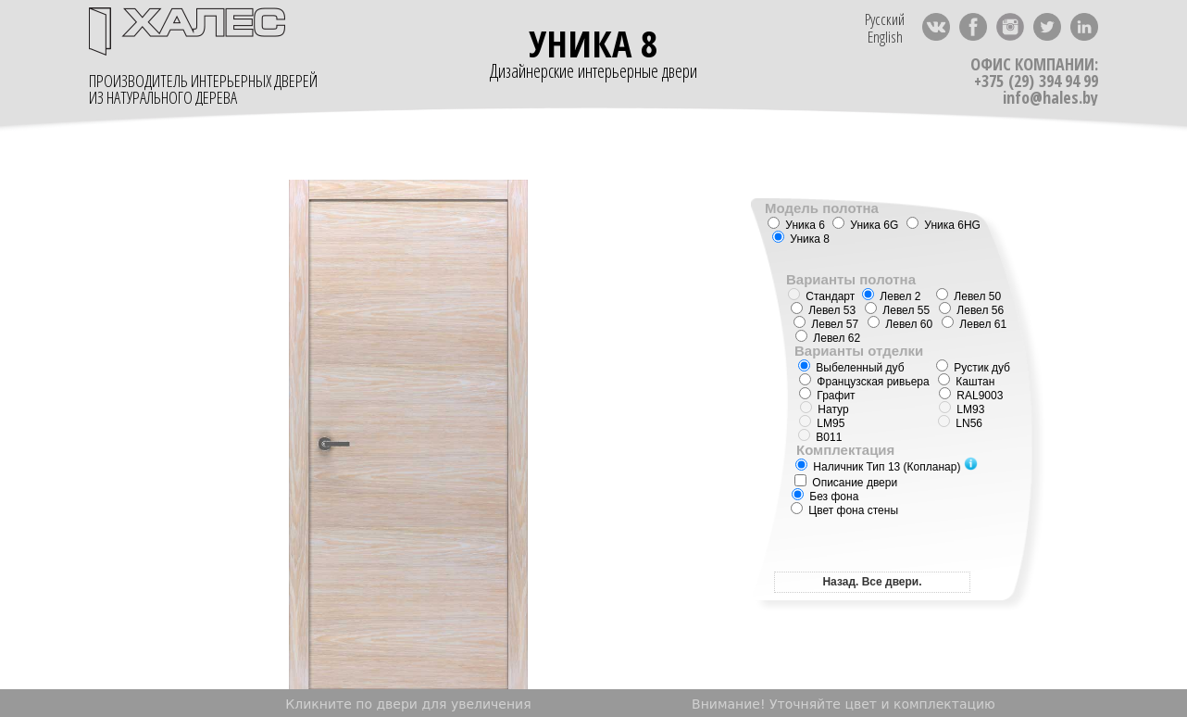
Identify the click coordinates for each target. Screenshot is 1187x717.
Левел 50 (968, 296)
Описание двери (845, 482)
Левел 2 (891, 296)
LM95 (821, 423)
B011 (820, 437)
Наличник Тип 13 (886, 466)
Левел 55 (897, 310)
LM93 (961, 409)
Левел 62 (827, 338)
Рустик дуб (973, 367)
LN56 (960, 423)
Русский (885, 19)
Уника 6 (796, 225)
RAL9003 (979, 395)
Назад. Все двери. (871, 581)
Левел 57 (825, 324)
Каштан (966, 381)
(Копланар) (932, 466)
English (885, 36)
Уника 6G (865, 225)
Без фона (825, 496)
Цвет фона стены (844, 510)
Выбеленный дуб (851, 367)
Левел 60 (900, 324)
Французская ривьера (864, 381)
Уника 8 (801, 239)
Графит (827, 395)
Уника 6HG (943, 225)
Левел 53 (823, 310)
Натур (824, 409)
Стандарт (821, 296)
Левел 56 (971, 310)
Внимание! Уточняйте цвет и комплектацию (843, 704)
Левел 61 (974, 324)
